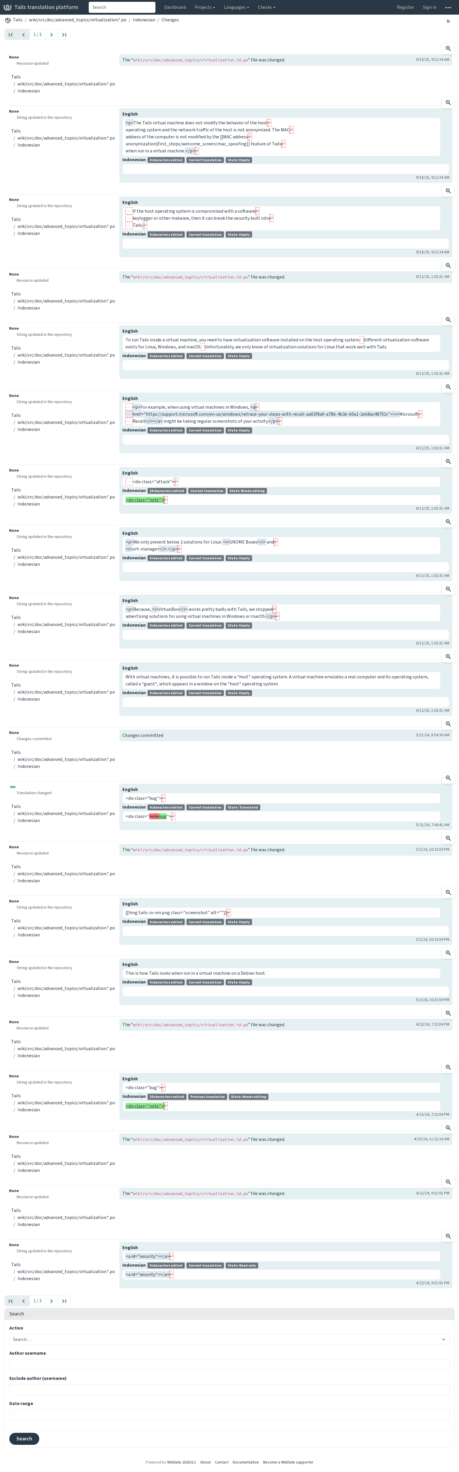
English (130, 114)
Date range (21, 1403)
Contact (222, 1462)
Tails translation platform (41, 7)
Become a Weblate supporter (288, 1462)
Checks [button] (265, 7)
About (205, 1462)
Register (405, 7)
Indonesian (144, 20)
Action (16, 1328)
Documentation (246, 1462)
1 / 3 (37, 34)
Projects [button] (203, 7)
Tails (18, 20)
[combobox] (122, 7)
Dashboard (175, 7)
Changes (170, 20)
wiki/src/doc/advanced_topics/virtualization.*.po (77, 20)
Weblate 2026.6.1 (181, 1462)
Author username (27, 1353)
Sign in (429, 7)
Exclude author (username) (38, 1378)
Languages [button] (235, 7)
